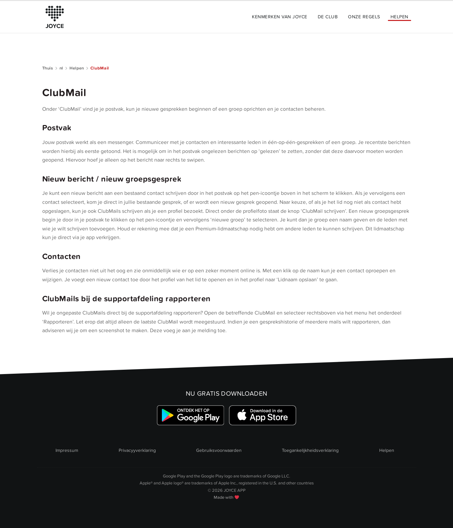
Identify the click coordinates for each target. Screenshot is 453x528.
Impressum (67, 450)
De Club (328, 17)
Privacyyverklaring (137, 450)
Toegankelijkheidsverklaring (310, 450)
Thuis (47, 68)
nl (61, 68)
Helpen (399, 17)
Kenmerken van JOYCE (279, 17)
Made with (226, 497)
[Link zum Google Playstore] (190, 415)
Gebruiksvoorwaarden (219, 450)
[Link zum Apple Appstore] (263, 415)
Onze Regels (364, 17)
